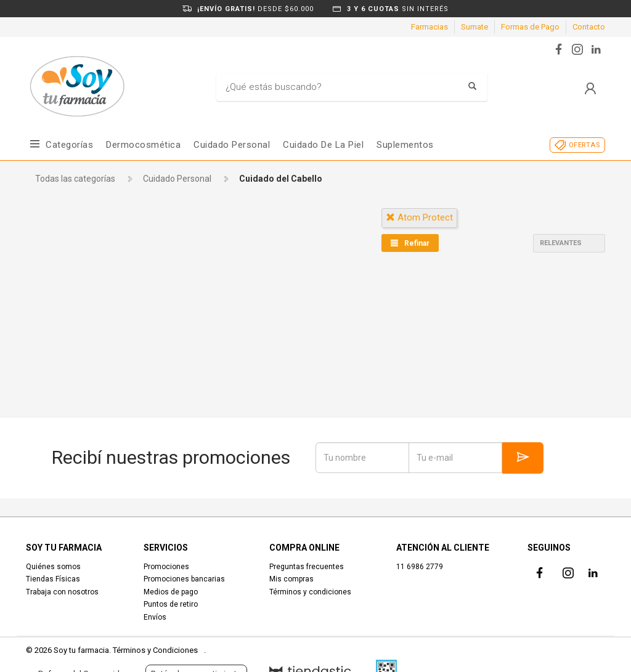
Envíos (155, 617)
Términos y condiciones (310, 592)
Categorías (69, 144)
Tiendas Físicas (53, 579)
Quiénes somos (53, 566)
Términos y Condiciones (155, 650)
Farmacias (429, 26)
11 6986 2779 (419, 566)
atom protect (419, 217)
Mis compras (291, 579)
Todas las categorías (75, 179)
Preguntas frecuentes (306, 566)
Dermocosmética (143, 144)
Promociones (166, 566)
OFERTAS (584, 145)
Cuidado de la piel (323, 144)
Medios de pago (171, 592)
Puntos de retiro (171, 604)
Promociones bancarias (184, 579)
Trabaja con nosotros (62, 592)
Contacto (588, 26)
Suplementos (405, 144)
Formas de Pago (530, 26)
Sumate (474, 26)
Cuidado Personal (231, 144)
